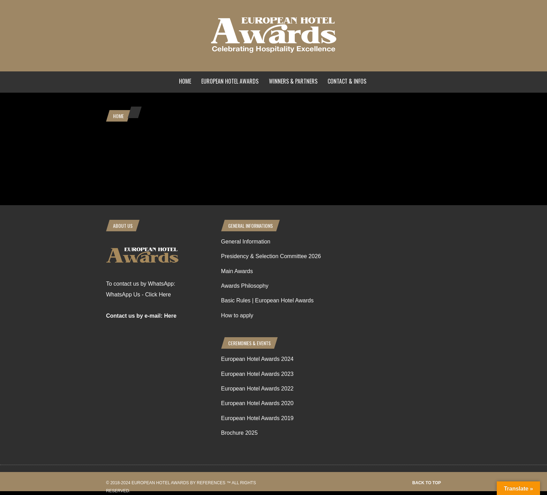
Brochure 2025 (239, 433)
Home (185, 81)
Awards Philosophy (245, 286)
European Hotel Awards (229, 81)
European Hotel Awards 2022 (257, 389)
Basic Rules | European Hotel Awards (267, 300)
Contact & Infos (347, 81)
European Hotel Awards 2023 (257, 374)
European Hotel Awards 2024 (257, 359)
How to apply (237, 315)
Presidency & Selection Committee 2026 (271, 256)
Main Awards (237, 271)
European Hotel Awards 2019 (257, 418)
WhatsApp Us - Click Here (138, 294)
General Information (245, 242)
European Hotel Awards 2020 (257, 403)
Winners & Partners (293, 81)
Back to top (426, 482)
